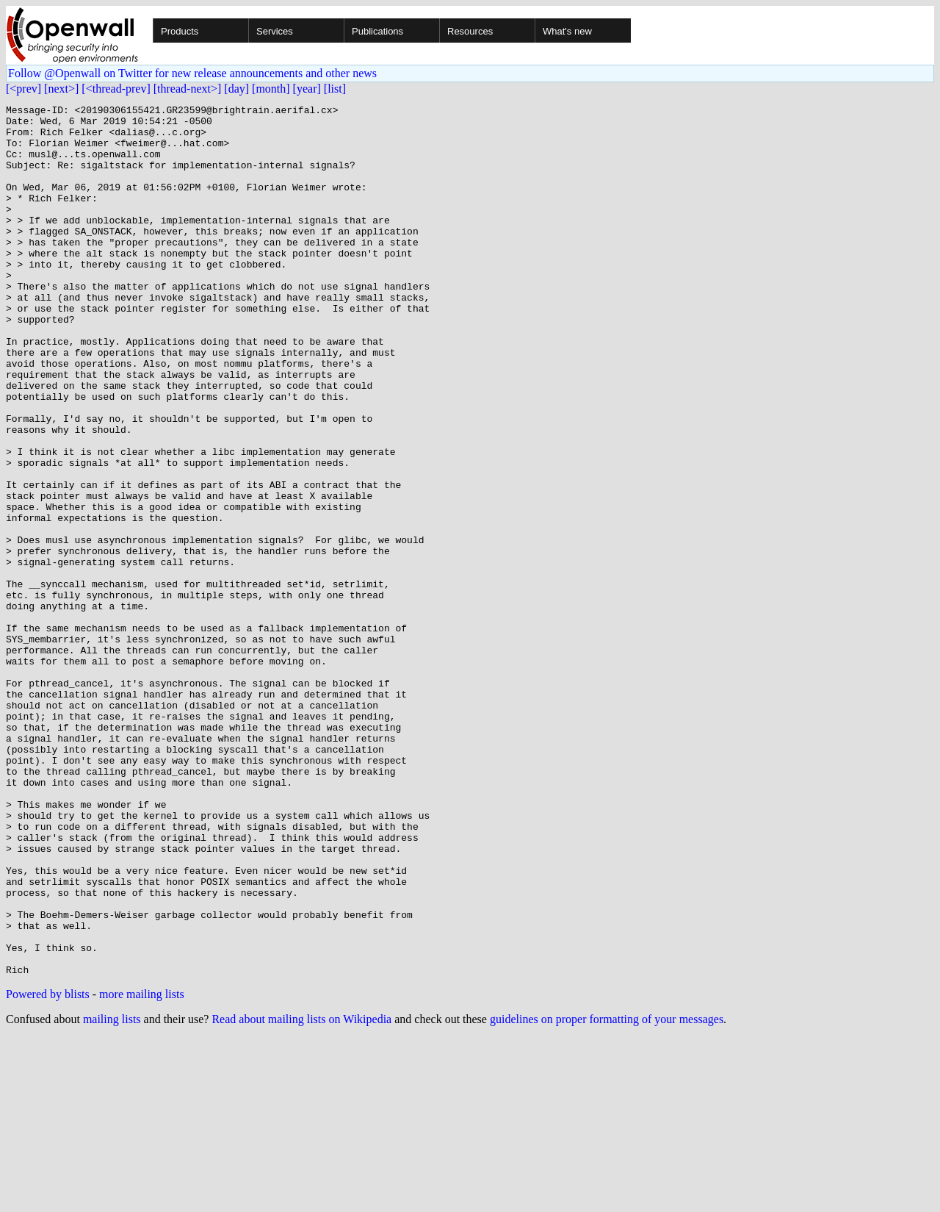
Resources (470, 31)
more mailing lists (141, 1168)
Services (274, 31)
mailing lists (112, 1193)
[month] (271, 88)
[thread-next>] (187, 88)
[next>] (61, 88)
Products (179, 31)
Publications (377, 31)
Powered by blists (48, 1168)
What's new (567, 31)
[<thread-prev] (116, 88)
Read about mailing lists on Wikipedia (301, 1193)
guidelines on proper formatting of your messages (606, 1193)
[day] (236, 88)
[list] (335, 88)
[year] (307, 88)
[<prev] (23, 88)
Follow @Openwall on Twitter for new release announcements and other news (192, 73)
